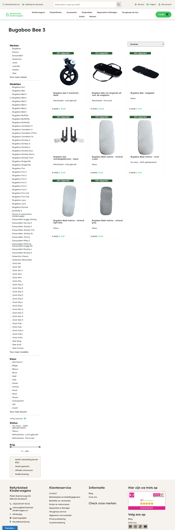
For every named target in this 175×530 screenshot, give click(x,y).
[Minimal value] (25, 447)
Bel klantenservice (12, 4)
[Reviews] (136, 4)
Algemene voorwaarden (60, 515)
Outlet (82, 16)
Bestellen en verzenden (60, 500)
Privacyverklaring (57, 519)
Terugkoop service (130, 12)
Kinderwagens (38, 12)
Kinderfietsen (56, 12)
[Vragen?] (148, 4)
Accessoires (72, 12)
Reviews (141, 4)
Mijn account (166, 4)
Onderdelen (87, 12)
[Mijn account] (159, 4)
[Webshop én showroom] (23, 4)
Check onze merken (102, 503)
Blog (91, 493)
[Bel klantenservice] (3, 4)
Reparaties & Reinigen (107, 12)
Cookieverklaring (57, 522)
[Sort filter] (146, 44)
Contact (53, 493)
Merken (92, 16)
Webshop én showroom (34, 4)
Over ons (93, 497)
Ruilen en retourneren (59, 504)
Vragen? (153, 4)
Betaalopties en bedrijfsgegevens (64, 497)
